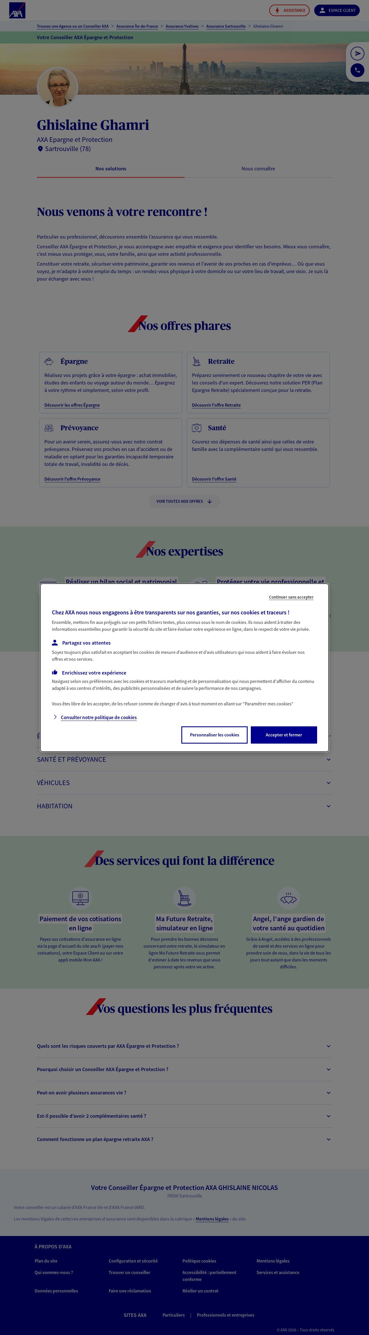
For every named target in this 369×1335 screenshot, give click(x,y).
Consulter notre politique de (99, 717)
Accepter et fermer (284, 735)
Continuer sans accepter (291, 596)
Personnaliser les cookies (214, 735)
